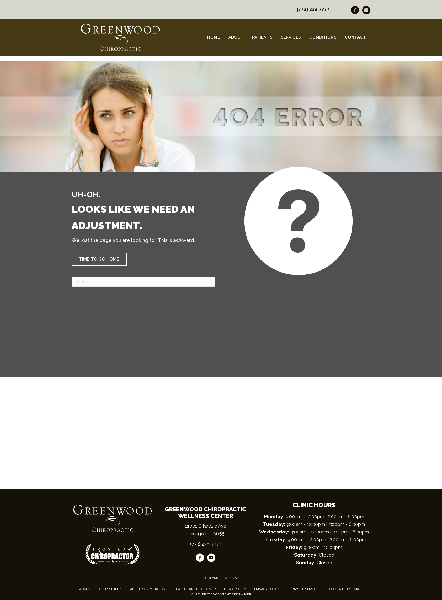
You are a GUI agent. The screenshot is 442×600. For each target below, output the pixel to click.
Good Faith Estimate (345, 589)
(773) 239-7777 (313, 9)
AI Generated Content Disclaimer (221, 594)
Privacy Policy (267, 589)
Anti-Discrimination (147, 589)
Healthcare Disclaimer (195, 589)
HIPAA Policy (235, 589)
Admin (84, 589)
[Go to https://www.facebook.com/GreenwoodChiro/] (355, 11)
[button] (99, 259)
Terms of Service (303, 589)
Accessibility (110, 589)
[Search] (143, 282)
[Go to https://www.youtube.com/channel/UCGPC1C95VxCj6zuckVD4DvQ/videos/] (366, 11)
